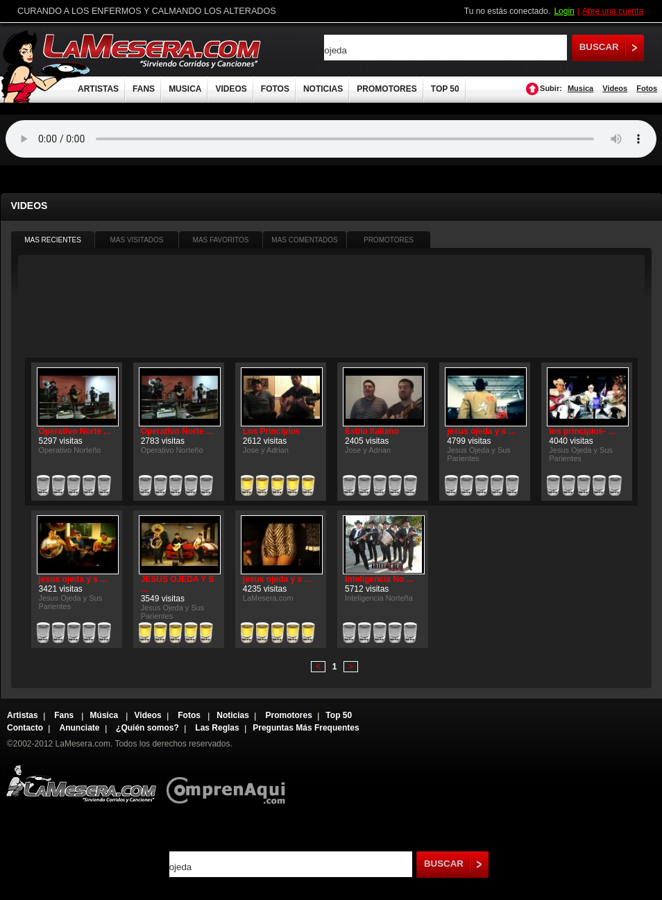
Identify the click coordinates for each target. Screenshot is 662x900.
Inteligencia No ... (379, 579)
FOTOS (275, 89)
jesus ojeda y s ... (481, 431)
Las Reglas (217, 728)
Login (564, 11)
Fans (65, 715)
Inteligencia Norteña (379, 598)
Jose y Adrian (266, 450)
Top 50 (338, 715)
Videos (614, 88)
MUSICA (185, 89)
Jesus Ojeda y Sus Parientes (479, 454)
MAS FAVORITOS (221, 240)
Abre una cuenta (612, 11)
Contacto (25, 728)
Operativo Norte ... (75, 431)
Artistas (22, 715)
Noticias (233, 715)
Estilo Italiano (372, 431)
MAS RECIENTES (52, 240)
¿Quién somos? (147, 728)
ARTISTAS (98, 89)
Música (105, 715)
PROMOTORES (386, 89)
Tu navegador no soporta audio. (331, 139)
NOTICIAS (323, 89)
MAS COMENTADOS (304, 240)
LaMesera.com (152, 50)
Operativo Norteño (70, 450)
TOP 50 (445, 89)
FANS (144, 89)
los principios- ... (582, 431)
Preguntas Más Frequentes (306, 728)
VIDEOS (230, 89)
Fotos (646, 88)
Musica (580, 88)
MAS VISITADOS (136, 240)
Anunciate (80, 728)
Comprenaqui (229, 781)
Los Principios (271, 431)
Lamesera (81, 781)
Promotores (288, 715)
